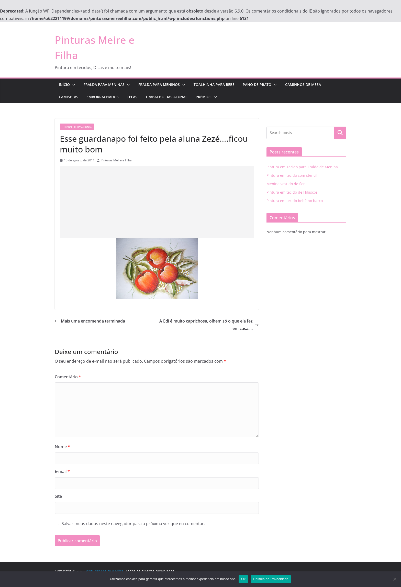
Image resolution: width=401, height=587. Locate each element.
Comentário (68, 377)
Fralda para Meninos (159, 84)
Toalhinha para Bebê (214, 84)
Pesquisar (340, 133)
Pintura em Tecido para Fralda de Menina (302, 166)
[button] (72, 84)
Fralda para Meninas (104, 84)
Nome (62, 446)
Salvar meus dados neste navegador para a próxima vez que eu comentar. (133, 523)
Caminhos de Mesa (303, 84)
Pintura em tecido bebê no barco (294, 200)
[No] (394, 579)
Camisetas (68, 96)
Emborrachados (102, 96)
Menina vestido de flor (285, 183)
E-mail (62, 471)
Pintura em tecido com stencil (291, 175)
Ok (243, 579)
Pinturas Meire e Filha (116, 160)
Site (58, 496)
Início (64, 84)
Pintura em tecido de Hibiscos (292, 192)
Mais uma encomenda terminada (90, 321)
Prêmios (203, 96)
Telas (132, 96)
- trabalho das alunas (77, 127)
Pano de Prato (257, 84)
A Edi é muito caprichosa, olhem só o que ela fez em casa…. (209, 324)
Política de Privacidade (270, 579)
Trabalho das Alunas (166, 96)
